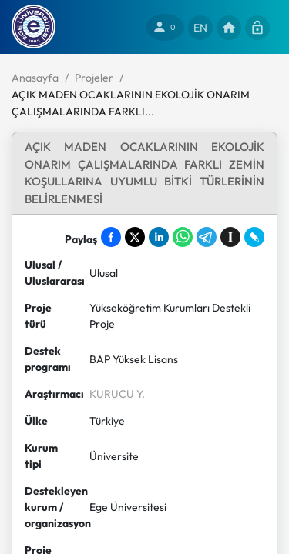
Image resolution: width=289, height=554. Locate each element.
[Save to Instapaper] (230, 237)
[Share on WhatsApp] (183, 237)
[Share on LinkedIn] (159, 237)
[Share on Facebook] (111, 237)
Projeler (94, 78)
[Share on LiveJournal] (254, 237)
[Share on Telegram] (207, 237)
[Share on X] (135, 237)
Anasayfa (35, 78)
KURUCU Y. (117, 394)
